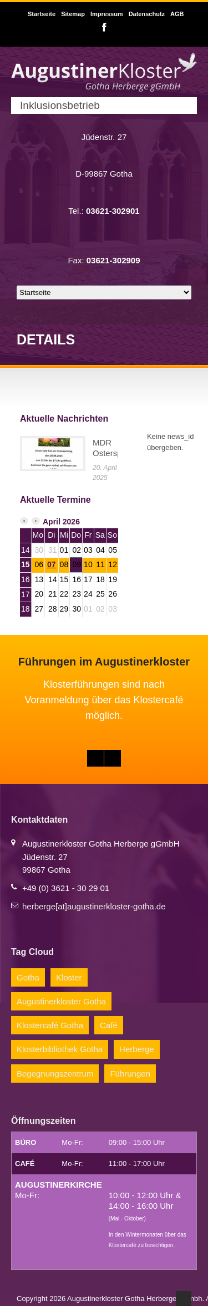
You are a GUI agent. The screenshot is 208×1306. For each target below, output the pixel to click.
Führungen (130, 1073)
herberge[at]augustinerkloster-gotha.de (94, 906)
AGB (177, 14)
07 (51, 564)
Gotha (28, 977)
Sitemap (73, 14)
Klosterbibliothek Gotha (60, 1049)
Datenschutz (147, 14)
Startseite (41, 14)
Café (109, 1025)
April (51, 521)
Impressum (106, 14)
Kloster (69, 977)
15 (25, 564)
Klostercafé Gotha (50, 1025)
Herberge (136, 1049)
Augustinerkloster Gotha (61, 1001)
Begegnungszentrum (55, 1073)
